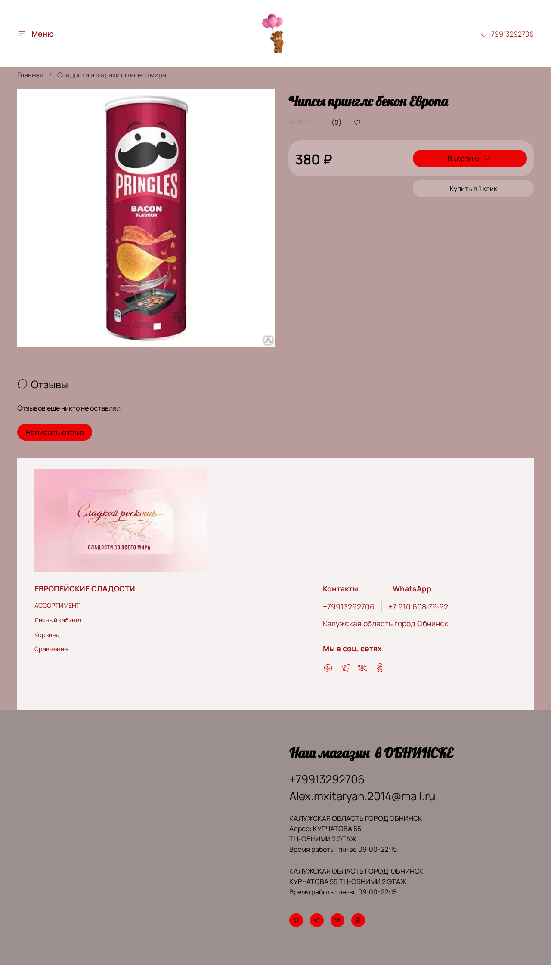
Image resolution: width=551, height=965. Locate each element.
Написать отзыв (54, 432)
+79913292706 (506, 34)
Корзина (46, 629)
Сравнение (51, 643)
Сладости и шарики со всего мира (111, 75)
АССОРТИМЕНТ (57, 600)
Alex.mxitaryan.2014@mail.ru (362, 790)
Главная (30, 75)
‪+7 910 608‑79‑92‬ (418, 601)
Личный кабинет (58, 614)
